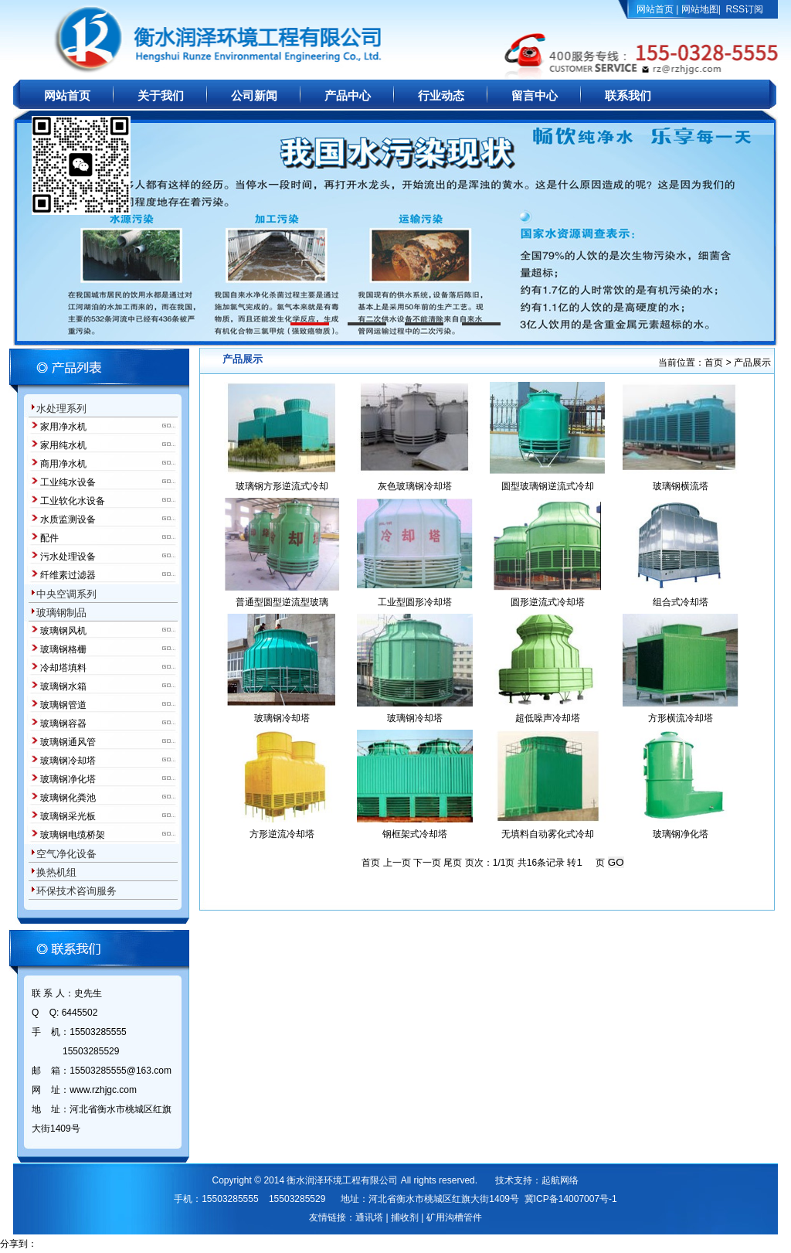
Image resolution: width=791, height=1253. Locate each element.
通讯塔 (369, 1217)
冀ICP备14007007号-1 (571, 1198)
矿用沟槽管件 (454, 1217)
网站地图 (699, 9)
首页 (713, 362)
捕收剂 (405, 1217)
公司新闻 (254, 96)
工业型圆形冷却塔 (415, 602)
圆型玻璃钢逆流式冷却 (547, 486)
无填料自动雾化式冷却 (547, 834)
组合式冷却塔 (680, 602)
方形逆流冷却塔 (282, 834)
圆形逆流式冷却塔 (548, 602)
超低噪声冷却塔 (547, 718)
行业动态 (441, 96)
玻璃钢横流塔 (680, 486)
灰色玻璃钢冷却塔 (415, 486)
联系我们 (628, 96)
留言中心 (534, 96)
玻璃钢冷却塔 (282, 718)
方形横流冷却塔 (680, 718)
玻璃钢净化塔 (680, 834)
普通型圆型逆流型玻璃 (282, 602)
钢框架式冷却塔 (414, 834)
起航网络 (560, 1180)
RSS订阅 (744, 9)
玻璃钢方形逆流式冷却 (282, 486)
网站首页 (655, 9)
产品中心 (347, 96)
